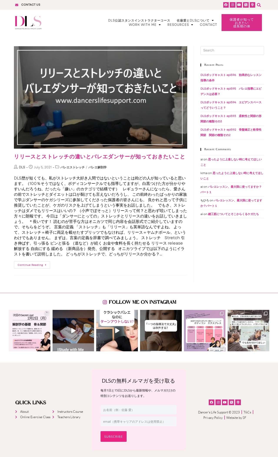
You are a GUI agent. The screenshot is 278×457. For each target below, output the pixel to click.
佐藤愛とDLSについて (195, 20)
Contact (208, 25)
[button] (258, 4)
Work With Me (145, 25)
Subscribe (114, 436)
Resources (180, 25)
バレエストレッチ (72, 168)
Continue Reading (32, 264)
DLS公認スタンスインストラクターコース (139, 20)
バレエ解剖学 (97, 168)
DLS (22, 168)
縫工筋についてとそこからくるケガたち (233, 214)
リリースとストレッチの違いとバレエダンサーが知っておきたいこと (99, 157)
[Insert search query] (232, 51)
